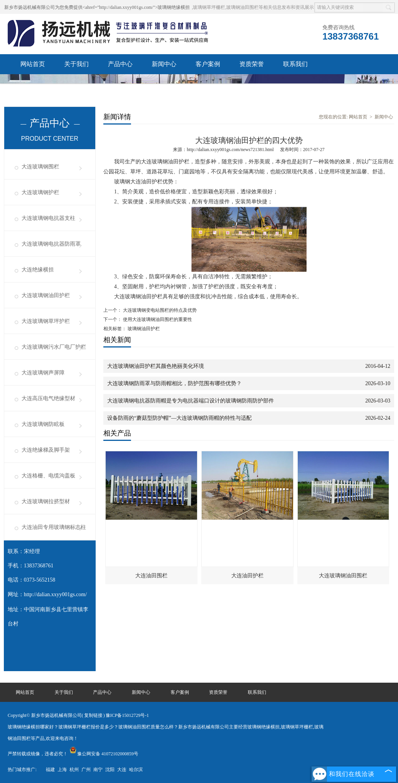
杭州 (74, 769)
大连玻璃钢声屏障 (43, 373)
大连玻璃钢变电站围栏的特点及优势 (159, 310)
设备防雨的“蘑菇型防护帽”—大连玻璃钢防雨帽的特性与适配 (179, 418)
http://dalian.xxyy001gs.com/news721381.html (230, 149)
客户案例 (208, 64)
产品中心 (120, 64)
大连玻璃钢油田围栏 (343, 576)
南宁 (98, 769)
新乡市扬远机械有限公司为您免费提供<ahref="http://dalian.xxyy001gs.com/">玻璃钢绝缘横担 (97, 7)
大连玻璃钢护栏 (40, 192)
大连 (121, 769)
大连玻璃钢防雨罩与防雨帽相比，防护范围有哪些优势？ (174, 383)
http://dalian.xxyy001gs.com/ (55, 594)
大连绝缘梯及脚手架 (46, 450)
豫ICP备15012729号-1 (127, 715)
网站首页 (32, 64)
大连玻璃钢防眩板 (43, 424)
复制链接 (93, 715)
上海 (62, 769)
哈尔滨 (136, 769)
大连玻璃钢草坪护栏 (46, 321)
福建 (50, 769)
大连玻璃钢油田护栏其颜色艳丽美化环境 (155, 366)
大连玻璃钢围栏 (40, 167)
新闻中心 (164, 64)
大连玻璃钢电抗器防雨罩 (51, 244)
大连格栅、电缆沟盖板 (48, 476)
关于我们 (76, 64)
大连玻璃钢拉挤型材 (46, 501)
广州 (86, 769)
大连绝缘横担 (38, 270)
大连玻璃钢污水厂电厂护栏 (54, 347)
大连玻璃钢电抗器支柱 (48, 218)
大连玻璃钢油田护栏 (46, 295)
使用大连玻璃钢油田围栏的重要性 (157, 319)
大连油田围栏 (151, 576)
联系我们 (295, 64)
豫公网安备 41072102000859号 (104, 753)
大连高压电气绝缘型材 (48, 398)
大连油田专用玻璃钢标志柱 (54, 527)
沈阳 (109, 769)
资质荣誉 (251, 64)
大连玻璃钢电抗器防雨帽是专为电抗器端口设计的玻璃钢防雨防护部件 (190, 401)
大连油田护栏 (247, 576)
